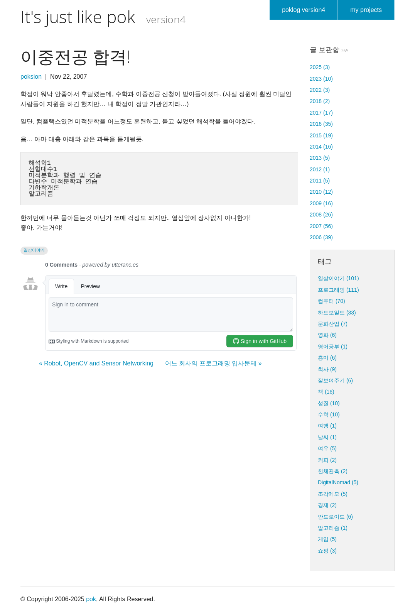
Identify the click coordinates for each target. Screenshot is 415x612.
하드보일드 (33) (337, 312)
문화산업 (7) (333, 324)
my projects (366, 10)
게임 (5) (327, 539)
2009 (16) (321, 203)
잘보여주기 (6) (335, 380)
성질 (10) (329, 403)
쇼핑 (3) (327, 551)
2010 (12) (321, 192)
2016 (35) (321, 124)
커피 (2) (327, 460)
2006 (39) (321, 237)
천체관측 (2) (333, 471)
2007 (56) (321, 226)
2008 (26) (321, 214)
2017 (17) (321, 113)
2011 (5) (320, 181)
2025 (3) (320, 67)
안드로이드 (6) (335, 517)
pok (91, 599)
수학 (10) (329, 414)
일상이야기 (34, 250)
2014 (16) (321, 147)
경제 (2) (327, 505)
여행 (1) (327, 426)
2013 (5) (320, 158)
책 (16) (326, 392)
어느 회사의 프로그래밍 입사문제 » (213, 363)
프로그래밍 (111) (338, 290)
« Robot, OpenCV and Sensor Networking (96, 363)
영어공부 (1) (333, 346)
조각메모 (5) (333, 494)
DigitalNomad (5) (338, 482)
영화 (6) (327, 335)
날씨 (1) (327, 437)
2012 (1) (320, 169)
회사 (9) (327, 369)
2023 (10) (321, 79)
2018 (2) (320, 101)
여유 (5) (327, 448)
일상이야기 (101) (338, 278)
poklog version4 (303, 10)
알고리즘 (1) (333, 528)
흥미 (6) (327, 358)
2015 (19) (321, 135)
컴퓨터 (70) (331, 301)
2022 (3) (320, 90)
